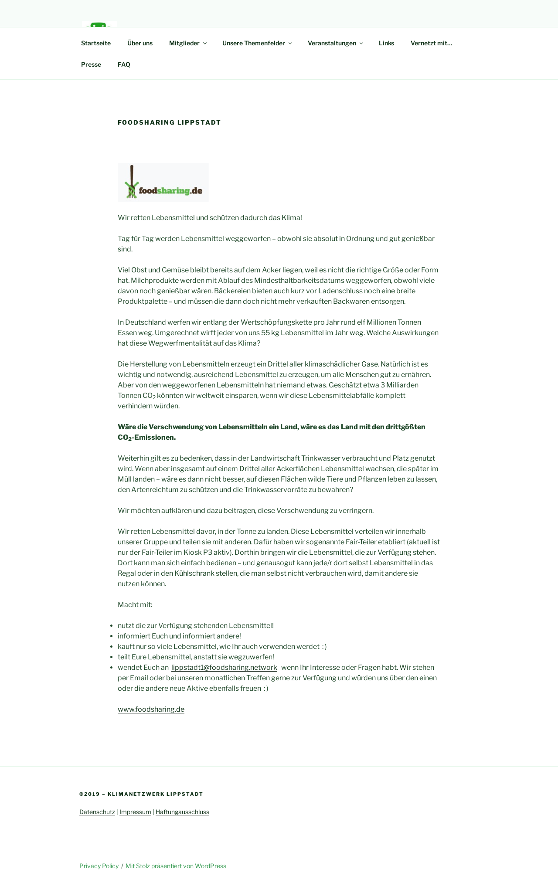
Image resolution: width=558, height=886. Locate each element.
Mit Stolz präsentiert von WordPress (176, 865)
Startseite (96, 43)
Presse (91, 64)
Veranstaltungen (336, 43)
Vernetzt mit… (432, 43)
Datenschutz (97, 811)
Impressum (135, 811)
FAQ (124, 64)
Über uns (140, 43)
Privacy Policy (99, 865)
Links (386, 43)
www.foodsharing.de (151, 709)
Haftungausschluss (182, 811)
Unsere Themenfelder (257, 43)
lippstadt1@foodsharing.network (224, 667)
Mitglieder (188, 43)
